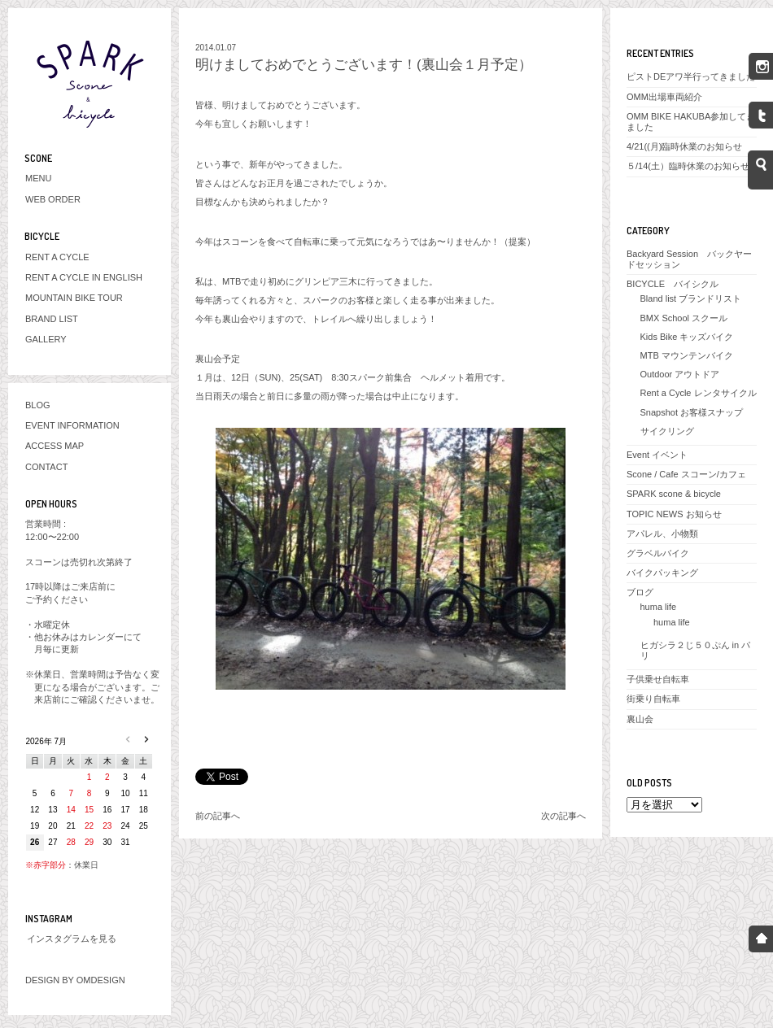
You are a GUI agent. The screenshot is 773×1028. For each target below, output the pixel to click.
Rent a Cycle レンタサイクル (698, 393)
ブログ (640, 592)
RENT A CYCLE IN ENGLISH (83, 277)
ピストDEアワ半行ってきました (691, 76)
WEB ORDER (53, 199)
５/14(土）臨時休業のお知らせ (688, 166)
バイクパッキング (662, 572)
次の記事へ (563, 816)
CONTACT (46, 467)
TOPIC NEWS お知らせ (674, 514)
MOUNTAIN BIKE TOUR (74, 298)
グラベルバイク (658, 553)
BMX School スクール (684, 318)
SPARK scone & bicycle (674, 494)
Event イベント (657, 455)
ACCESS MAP (54, 446)
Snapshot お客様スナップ (692, 412)
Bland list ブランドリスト (691, 298)
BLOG (37, 405)
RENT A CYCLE (57, 257)
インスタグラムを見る (71, 938)
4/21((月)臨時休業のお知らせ (684, 146)
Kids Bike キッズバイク (687, 337)
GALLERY (46, 339)
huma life (658, 607)
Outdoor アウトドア (680, 374)
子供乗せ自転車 (658, 679)
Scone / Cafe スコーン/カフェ (686, 474)
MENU (38, 178)
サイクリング (667, 431)
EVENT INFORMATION (72, 425)
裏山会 (640, 719)
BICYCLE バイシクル (672, 284)
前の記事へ (217, 816)
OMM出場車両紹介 (664, 97)
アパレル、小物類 (662, 533)
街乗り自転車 (653, 698)
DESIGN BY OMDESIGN (75, 980)
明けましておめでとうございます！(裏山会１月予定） (363, 64)
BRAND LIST (51, 319)
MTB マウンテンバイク (686, 355)
